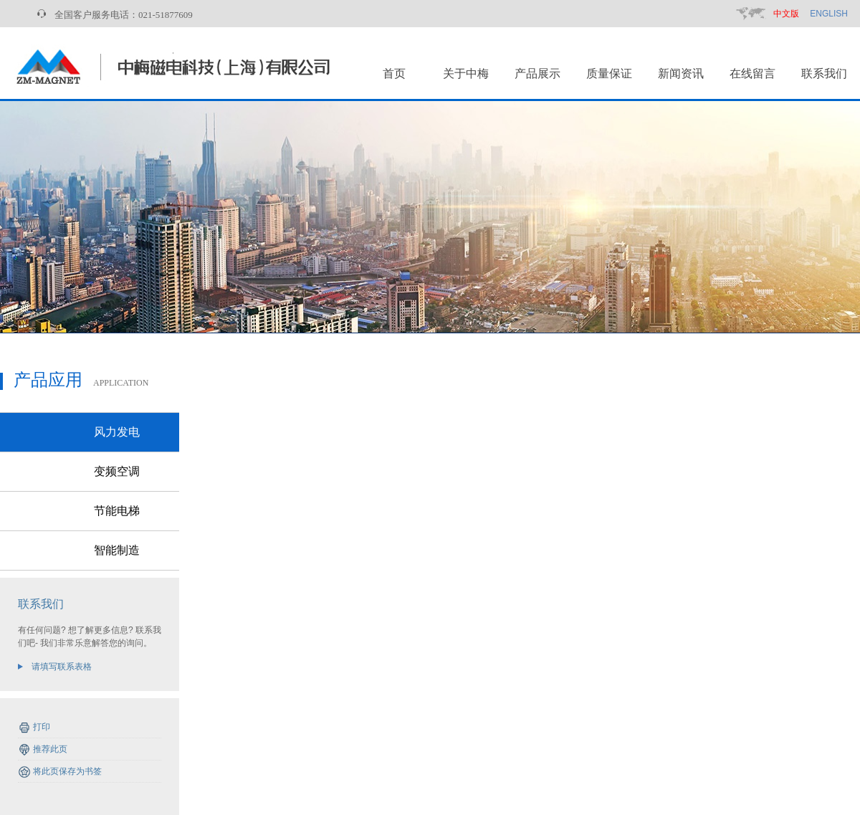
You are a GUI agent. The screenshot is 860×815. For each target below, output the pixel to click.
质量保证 (609, 73)
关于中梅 (466, 73)
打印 (41, 727)
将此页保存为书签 (67, 771)
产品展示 (537, 73)
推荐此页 (50, 749)
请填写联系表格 (62, 667)
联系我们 (824, 73)
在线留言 (752, 73)
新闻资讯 (681, 73)
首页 (394, 73)
